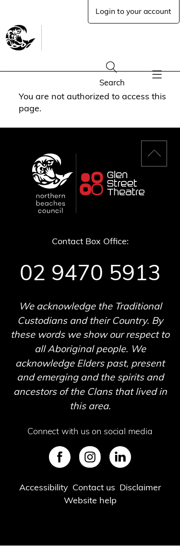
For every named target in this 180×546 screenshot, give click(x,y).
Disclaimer (140, 487)
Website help (90, 500)
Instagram (90, 457)
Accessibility (43, 487)
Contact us (93, 487)
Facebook (60, 457)
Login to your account (133, 11)
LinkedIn (120, 457)
